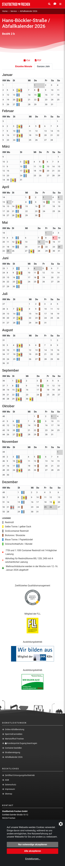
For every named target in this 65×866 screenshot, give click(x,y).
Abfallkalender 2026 (28, 11)
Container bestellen (13, 748)
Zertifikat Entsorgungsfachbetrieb (20, 775)
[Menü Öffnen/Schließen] (60, 4)
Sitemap (8, 794)
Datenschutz (10, 784)
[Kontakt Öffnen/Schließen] (55, 4)
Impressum (10, 789)
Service (13, 11)
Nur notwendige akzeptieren (32, 844)
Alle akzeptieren (32, 851)
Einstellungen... (32, 858)
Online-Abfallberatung (14, 729)
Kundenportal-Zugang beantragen (21, 743)
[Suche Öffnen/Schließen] (49, 4)
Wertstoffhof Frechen (14, 738)
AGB (7, 780)
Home (5, 11)
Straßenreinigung (12, 752)
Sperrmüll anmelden (13, 734)
